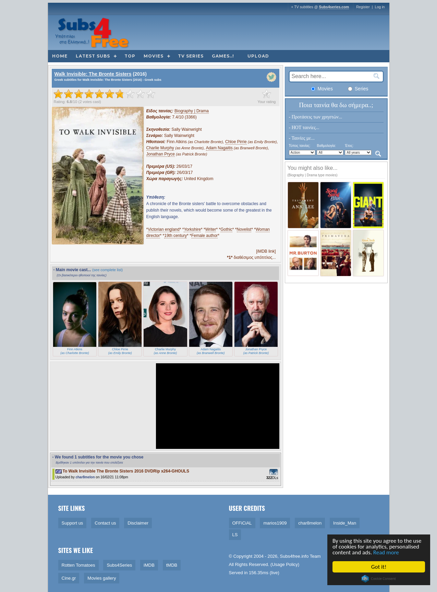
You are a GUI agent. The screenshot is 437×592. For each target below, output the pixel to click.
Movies (153, 56)
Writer (210, 229)
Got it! (379, 566)
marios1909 (275, 523)
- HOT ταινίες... (304, 127)
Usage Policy (285, 564)
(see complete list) (107, 270)
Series (358, 88)
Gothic (226, 229)
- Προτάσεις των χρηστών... (315, 116)
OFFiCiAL (242, 523)
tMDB (172, 565)
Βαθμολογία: (326, 146)
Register (363, 7)
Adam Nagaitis (219, 148)
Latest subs (93, 56)
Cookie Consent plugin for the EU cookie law (379, 578)
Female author (204, 235)
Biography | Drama (191, 111)
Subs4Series (119, 565)
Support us (72, 523)
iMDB (149, 565)
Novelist (244, 229)
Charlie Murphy (160, 148)
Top (129, 56)
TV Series (191, 56)
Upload (258, 56)
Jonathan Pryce (160, 154)
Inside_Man (344, 523)
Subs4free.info (294, 556)
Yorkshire (192, 229)
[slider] (104, 94)
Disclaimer (138, 523)
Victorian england (164, 229)
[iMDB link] (266, 251)
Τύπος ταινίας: (300, 146)
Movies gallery (101, 578)
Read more (386, 552)
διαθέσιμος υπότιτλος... (251, 257)
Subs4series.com (334, 7)
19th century (175, 235)
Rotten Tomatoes (78, 565)
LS (235, 534)
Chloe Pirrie (236, 141)
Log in (380, 7)
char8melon (85, 477)
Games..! (223, 56)
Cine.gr (69, 578)
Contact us (105, 523)
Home (60, 56)
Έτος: (349, 146)
